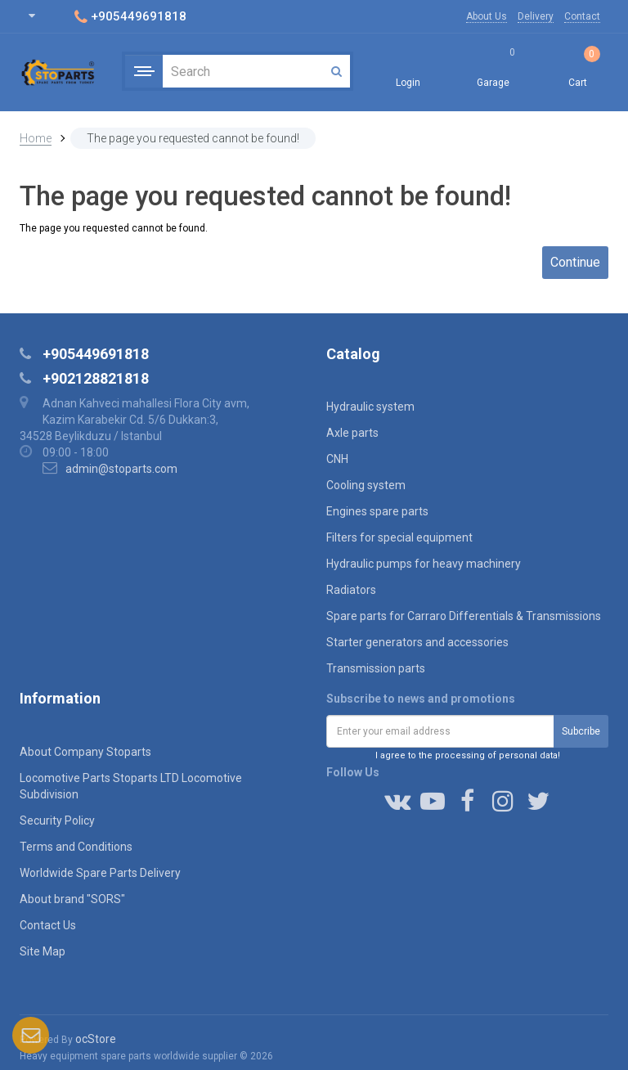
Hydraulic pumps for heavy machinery (423, 563)
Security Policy (57, 820)
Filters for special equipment (399, 537)
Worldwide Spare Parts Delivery (100, 872)
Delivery (536, 16)
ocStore (95, 1038)
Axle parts (352, 432)
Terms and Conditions (76, 846)
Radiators (351, 589)
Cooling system (366, 485)
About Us (486, 16)
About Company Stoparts (85, 751)
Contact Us (48, 925)
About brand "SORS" (72, 899)
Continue (575, 262)
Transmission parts (375, 668)
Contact (582, 16)
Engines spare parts (377, 511)
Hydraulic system (370, 406)
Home (36, 138)
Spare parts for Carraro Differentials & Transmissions (463, 616)
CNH (337, 458)
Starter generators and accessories (417, 642)
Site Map (42, 951)
